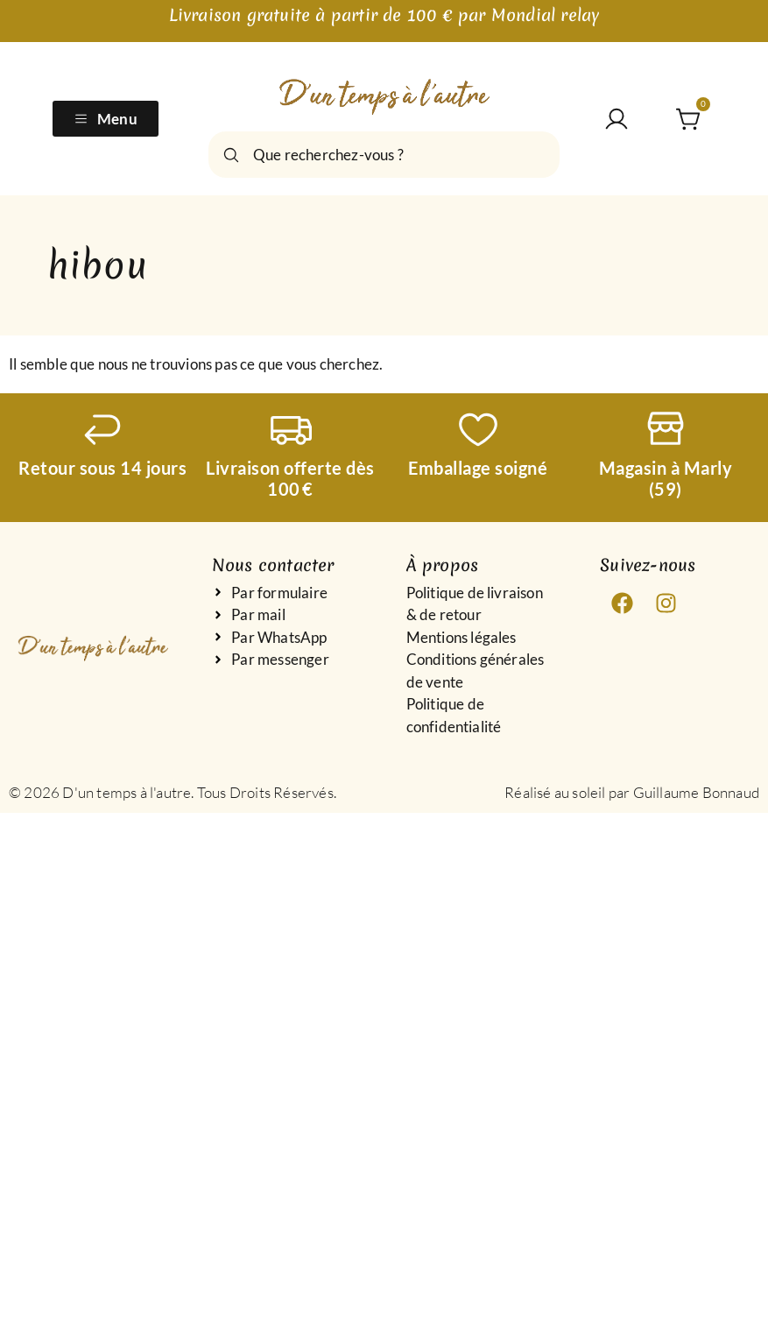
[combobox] (384, 154)
